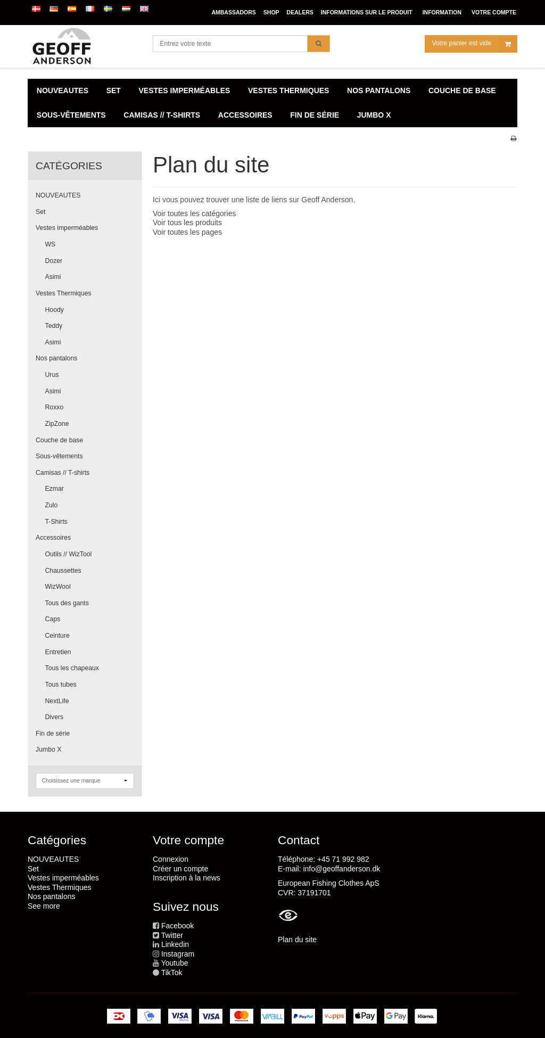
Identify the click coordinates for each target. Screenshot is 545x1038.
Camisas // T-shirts (62, 472)
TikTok (172, 972)
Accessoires (53, 537)
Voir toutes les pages (187, 232)
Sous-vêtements (59, 456)
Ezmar (54, 488)
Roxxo (54, 407)
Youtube (174, 963)
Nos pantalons (56, 358)
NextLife (57, 701)
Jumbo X (48, 749)
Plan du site (297, 939)
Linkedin (175, 944)
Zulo (51, 505)
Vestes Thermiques (64, 293)
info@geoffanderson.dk (341, 868)
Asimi (53, 277)
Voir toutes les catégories (194, 213)
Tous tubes (61, 684)
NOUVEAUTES (58, 195)
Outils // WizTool (68, 554)
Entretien (58, 652)
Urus (52, 374)
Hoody (54, 310)
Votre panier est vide (474, 45)
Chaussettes (63, 570)
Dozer (54, 261)
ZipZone (57, 423)
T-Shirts (56, 521)
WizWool (58, 586)
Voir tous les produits (187, 222)
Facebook (177, 925)
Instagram (177, 954)
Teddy (54, 325)
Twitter (172, 935)
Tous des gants (67, 603)
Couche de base (59, 440)
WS (50, 244)
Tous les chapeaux (72, 668)
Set (40, 212)
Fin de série (53, 733)
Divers (54, 717)
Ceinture (57, 635)
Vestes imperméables (67, 228)
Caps (53, 619)
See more (44, 906)
